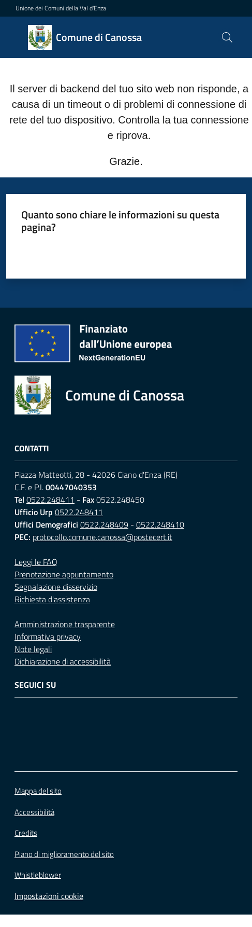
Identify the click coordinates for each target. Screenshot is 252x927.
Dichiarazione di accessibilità (62, 661)
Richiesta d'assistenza (52, 599)
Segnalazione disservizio (55, 586)
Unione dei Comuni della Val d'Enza (61, 8)
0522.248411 (50, 499)
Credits (25, 833)
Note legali (33, 649)
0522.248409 (104, 524)
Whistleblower (37, 875)
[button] (227, 37)
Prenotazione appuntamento (63, 574)
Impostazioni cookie (48, 896)
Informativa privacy (47, 636)
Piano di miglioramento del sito (64, 854)
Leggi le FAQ (35, 562)
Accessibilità (34, 812)
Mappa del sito (38, 791)
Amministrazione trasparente (64, 624)
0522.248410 (160, 524)
